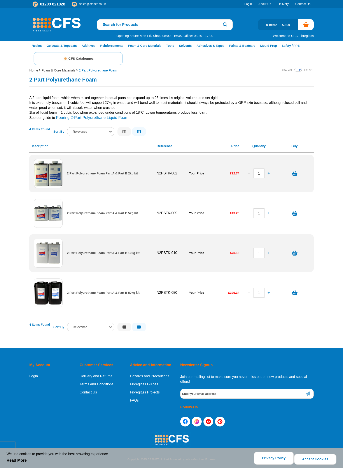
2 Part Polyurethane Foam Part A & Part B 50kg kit (103, 292)
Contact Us (88, 392)
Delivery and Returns (96, 376)
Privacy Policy (272, 459)
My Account (39, 365)
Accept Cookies (315, 459)
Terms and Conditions (97, 384)
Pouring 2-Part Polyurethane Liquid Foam (92, 117)
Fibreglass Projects (145, 392)
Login (33, 376)
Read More (17, 461)
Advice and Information (150, 365)
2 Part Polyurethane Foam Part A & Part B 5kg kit (102, 213)
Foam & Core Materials (58, 70)
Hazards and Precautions (149, 376)
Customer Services (96, 365)
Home (33, 70)
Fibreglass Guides (144, 384)
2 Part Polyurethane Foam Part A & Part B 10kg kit (103, 253)
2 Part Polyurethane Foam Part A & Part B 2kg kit (102, 173)
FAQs (134, 400)
